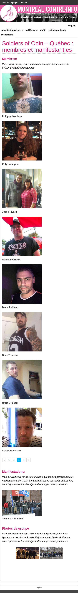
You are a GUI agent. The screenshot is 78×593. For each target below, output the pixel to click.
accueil (5, 2)
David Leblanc (10, 307)
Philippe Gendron (12, 116)
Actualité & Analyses (12, 30)
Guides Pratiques (57, 30)
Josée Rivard (9, 212)
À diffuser (31, 30)
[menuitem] (72, 25)
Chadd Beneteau (11, 450)
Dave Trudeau (10, 355)
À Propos (14, 2)
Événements (7, 35)
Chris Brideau (10, 403)
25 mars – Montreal (13, 518)
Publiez (24, 2)
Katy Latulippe (10, 164)
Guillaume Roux (11, 259)
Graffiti (43, 30)
